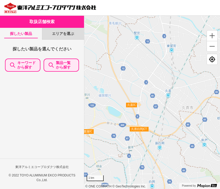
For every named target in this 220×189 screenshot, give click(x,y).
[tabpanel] (42, 114)
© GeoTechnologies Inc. (129, 186)
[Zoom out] (212, 46)
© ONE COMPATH (98, 186)
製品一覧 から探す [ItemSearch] (61, 65)
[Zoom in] (212, 35)
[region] (152, 102)
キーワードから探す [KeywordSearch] (23, 65)
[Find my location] (212, 59)
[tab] (21, 34)
